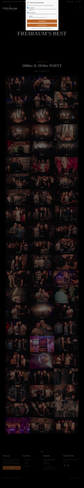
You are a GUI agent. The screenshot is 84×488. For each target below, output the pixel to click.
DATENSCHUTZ (35, 28)
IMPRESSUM (40, 28)
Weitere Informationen (48, 28)
